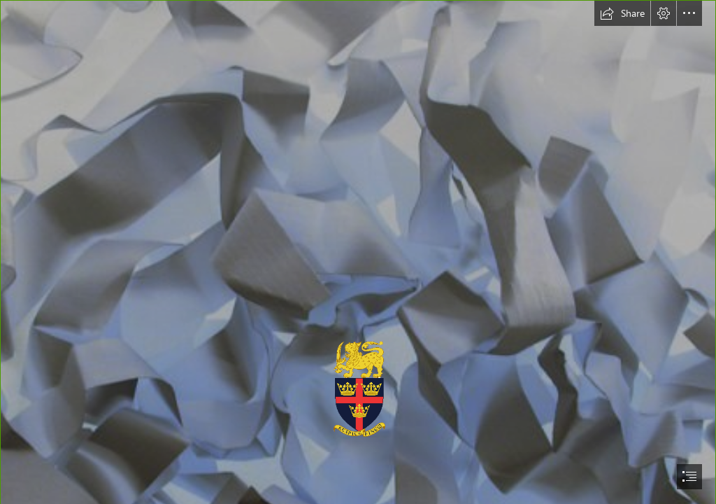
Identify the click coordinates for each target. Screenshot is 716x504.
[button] (622, 13)
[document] (358, 252)
